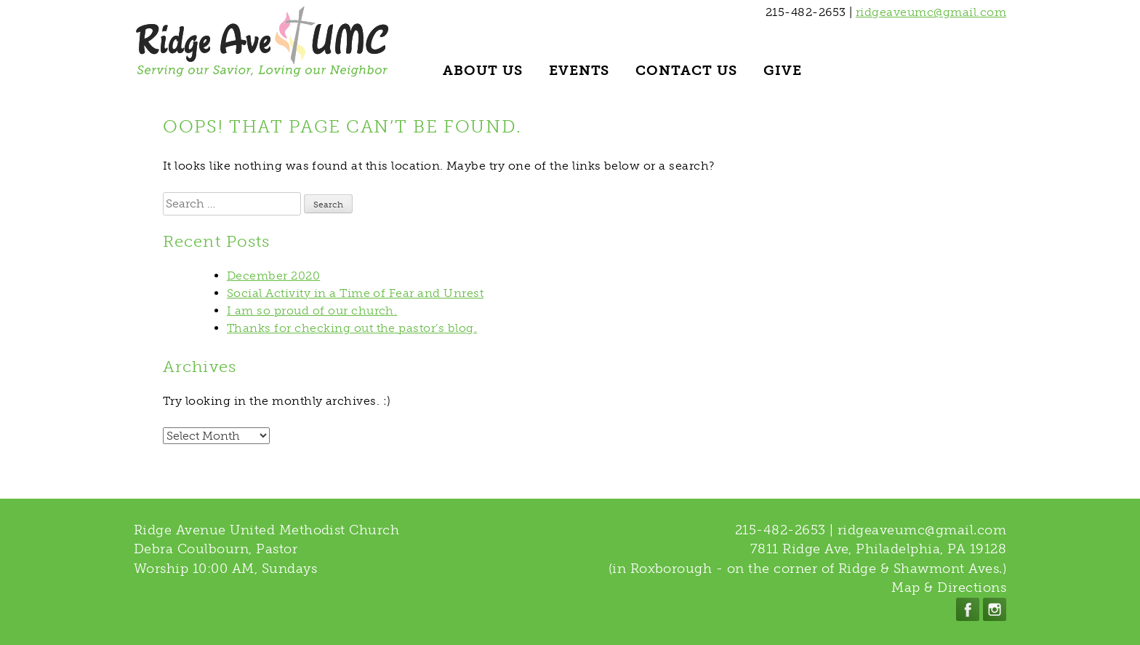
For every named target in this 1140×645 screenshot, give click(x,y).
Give (782, 70)
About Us (483, 70)
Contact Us (686, 70)
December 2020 (273, 275)
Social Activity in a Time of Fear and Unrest (355, 293)
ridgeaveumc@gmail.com (931, 12)
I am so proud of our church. (312, 310)
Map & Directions (948, 587)
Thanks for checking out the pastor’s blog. (352, 328)
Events (579, 70)
